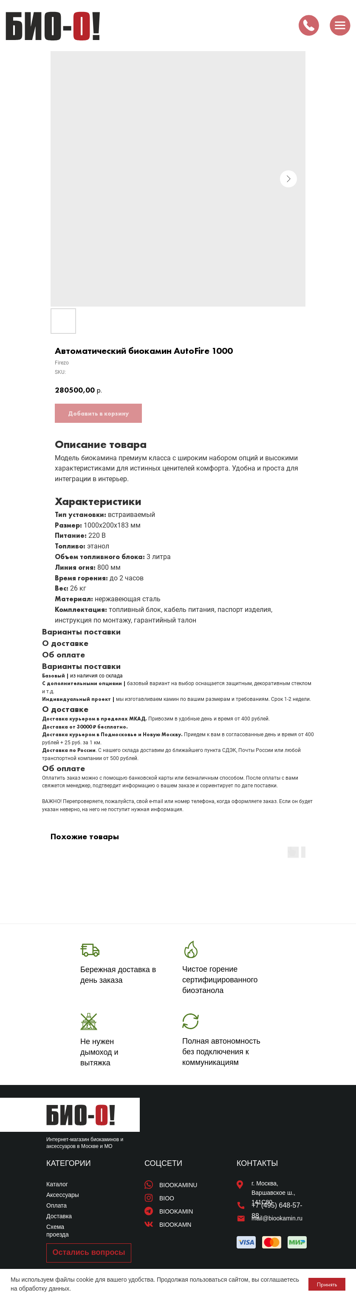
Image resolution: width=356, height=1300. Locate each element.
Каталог (57, 1184)
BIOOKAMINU (178, 1185)
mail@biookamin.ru (276, 1218)
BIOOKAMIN (176, 1211)
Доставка (59, 1216)
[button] (88, 1253)
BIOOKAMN (175, 1224)
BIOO (166, 1198)
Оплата (56, 1205)
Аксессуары (62, 1194)
